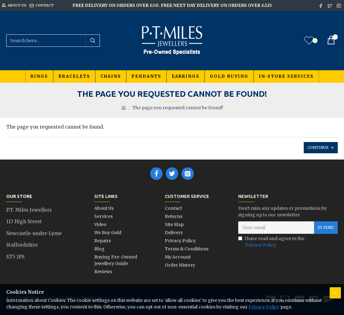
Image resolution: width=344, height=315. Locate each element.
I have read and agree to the (271, 242)
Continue (318, 147)
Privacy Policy (263, 307)
